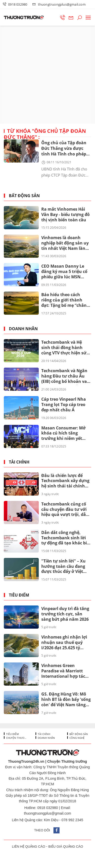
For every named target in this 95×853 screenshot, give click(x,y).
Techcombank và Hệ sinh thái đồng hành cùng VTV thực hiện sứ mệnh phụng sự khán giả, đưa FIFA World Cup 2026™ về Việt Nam (65, 347)
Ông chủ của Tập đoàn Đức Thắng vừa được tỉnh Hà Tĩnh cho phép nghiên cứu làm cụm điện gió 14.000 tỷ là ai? (64, 148)
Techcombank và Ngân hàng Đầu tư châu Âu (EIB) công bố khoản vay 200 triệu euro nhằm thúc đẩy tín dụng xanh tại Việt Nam (65, 376)
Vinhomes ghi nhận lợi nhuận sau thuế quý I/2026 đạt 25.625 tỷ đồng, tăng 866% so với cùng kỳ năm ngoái (64, 642)
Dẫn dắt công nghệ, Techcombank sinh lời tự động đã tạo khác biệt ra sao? (66, 538)
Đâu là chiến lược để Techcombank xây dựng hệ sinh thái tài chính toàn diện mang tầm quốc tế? (65, 481)
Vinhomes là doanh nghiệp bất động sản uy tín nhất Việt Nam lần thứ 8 (65, 243)
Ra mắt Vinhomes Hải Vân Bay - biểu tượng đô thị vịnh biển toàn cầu (65, 214)
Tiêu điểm (19, 595)
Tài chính (19, 462)
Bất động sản (24, 195)
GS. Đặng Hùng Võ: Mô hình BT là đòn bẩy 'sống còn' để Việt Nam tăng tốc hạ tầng (66, 699)
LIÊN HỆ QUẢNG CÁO (28, 846)
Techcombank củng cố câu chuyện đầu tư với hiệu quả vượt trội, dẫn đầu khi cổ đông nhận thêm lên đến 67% (65, 509)
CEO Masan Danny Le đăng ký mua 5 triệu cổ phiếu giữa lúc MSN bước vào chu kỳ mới (64, 271)
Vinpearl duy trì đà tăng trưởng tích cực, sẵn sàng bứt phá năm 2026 (65, 614)
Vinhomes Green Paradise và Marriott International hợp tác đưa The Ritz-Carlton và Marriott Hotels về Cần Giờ (65, 671)
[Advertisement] (47, 74)
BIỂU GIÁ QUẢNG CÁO (65, 846)
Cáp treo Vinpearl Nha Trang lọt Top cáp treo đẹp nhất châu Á (63, 404)
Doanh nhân (23, 328)
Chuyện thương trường (16, 738)
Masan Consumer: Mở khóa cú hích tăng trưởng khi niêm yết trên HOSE (63, 433)
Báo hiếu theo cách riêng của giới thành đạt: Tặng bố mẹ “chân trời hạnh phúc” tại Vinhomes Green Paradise (64, 300)
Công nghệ (77, 738)
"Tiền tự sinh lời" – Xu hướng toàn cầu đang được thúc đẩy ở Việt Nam (63, 566)
